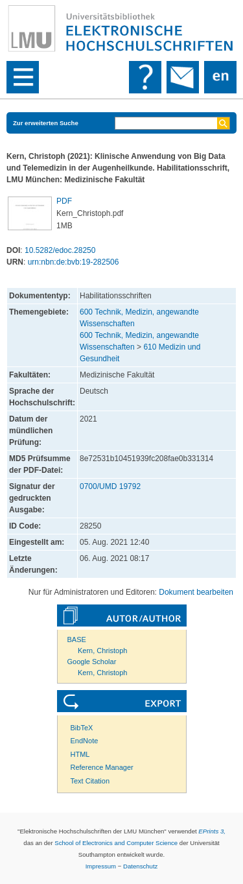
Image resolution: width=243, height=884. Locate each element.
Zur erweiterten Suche (45, 122)
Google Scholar (92, 661)
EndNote (84, 741)
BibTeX (82, 728)
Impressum (101, 866)
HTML (80, 754)
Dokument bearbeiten (196, 592)
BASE (76, 639)
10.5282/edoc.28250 (60, 250)
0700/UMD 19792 (110, 486)
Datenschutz (140, 866)
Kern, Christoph (102, 650)
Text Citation (90, 781)
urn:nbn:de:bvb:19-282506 (73, 262)
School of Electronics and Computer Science (116, 842)
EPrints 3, (212, 831)
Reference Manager (102, 767)
